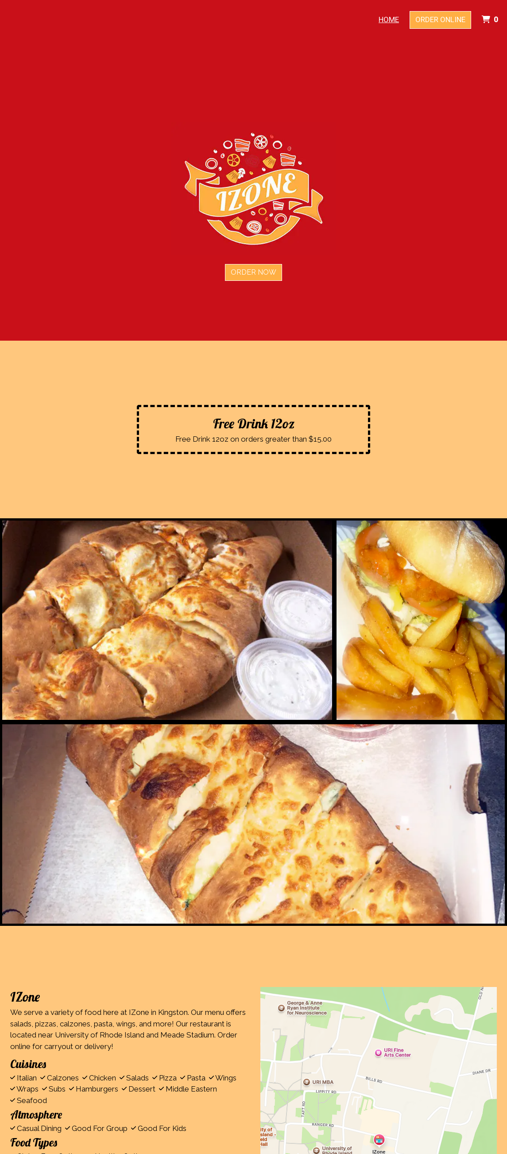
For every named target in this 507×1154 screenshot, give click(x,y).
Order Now (253, 272)
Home (389, 19)
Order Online (440, 19)
